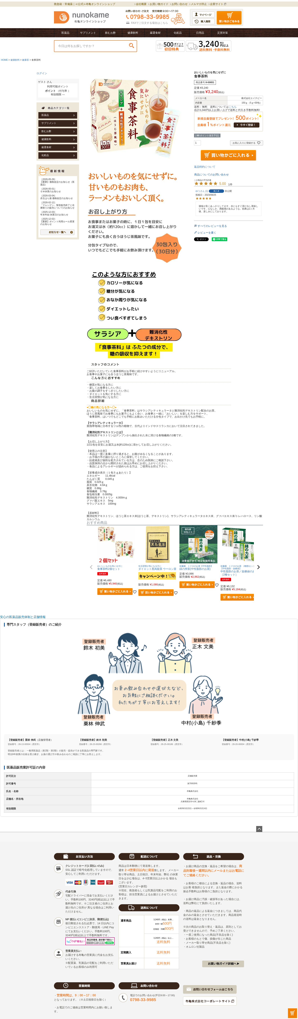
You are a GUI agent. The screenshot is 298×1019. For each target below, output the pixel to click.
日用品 (200, 32)
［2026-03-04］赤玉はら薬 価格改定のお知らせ (56, 197)
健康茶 (25, 60)
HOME (4, 60)
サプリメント (88, 32)
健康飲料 (133, 32)
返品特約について (204, 166)
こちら (164, 22)
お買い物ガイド (159, 4)
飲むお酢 (110, 32)
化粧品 (178, 32)
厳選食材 (155, 32)
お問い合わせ (180, 4)
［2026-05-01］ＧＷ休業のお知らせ (50, 190)
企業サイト (216, 4)
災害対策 (222, 32)
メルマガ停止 (199, 4)
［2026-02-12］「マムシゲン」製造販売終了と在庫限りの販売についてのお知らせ (57, 205)
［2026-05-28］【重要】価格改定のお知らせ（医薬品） (57, 182)
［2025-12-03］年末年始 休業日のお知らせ (54, 213)
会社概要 (141, 4)
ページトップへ (259, 829)
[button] (91, 567)
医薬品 (65, 32)
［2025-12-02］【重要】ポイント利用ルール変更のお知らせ (57, 222)
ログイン (41, 73)
